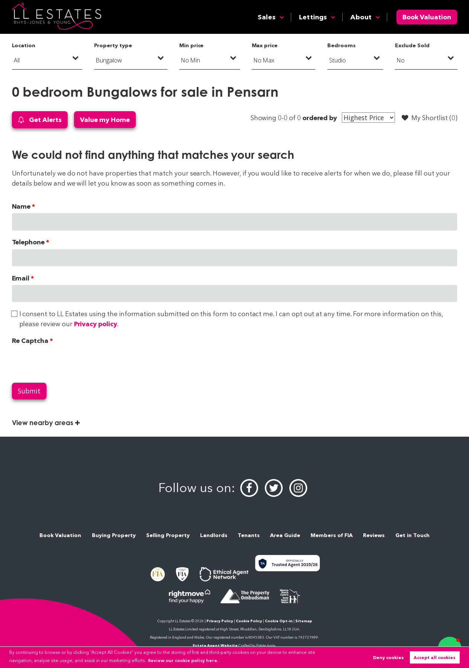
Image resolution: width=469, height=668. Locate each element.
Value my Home (104, 119)
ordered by (319, 118)
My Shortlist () (429, 118)
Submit (29, 390)
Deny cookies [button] (388, 657)
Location (24, 45)
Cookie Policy (249, 621)
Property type (113, 45)
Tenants (249, 535)
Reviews (374, 535)
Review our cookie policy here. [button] (183, 660)
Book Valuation (426, 17)
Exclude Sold (412, 45)
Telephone (28, 242)
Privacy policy (95, 324)
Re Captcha (30, 340)
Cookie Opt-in (279, 621)
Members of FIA (332, 535)
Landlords (213, 535)
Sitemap (303, 621)
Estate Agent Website (215, 645)
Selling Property (168, 535)
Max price (265, 45)
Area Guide (285, 535)
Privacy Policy (219, 621)
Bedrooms (341, 45)
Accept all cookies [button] (435, 657)
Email (21, 278)
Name (21, 206)
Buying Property (114, 535)
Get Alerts (40, 120)
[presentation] (68, 361)
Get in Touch (412, 535)
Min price (191, 45)
